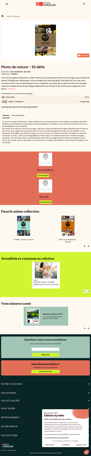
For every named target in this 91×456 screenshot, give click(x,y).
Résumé (6, 115)
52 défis (14, 74)
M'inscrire (45, 355)
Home (2, 16)
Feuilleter (83, 55)
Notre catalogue (13, 16)
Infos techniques (17, 115)
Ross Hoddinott (16, 72)
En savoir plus (43, 175)
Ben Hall (27, 72)
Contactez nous (45, 371)
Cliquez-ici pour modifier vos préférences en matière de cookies (45, 453)
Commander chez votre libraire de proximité (19, 107)
